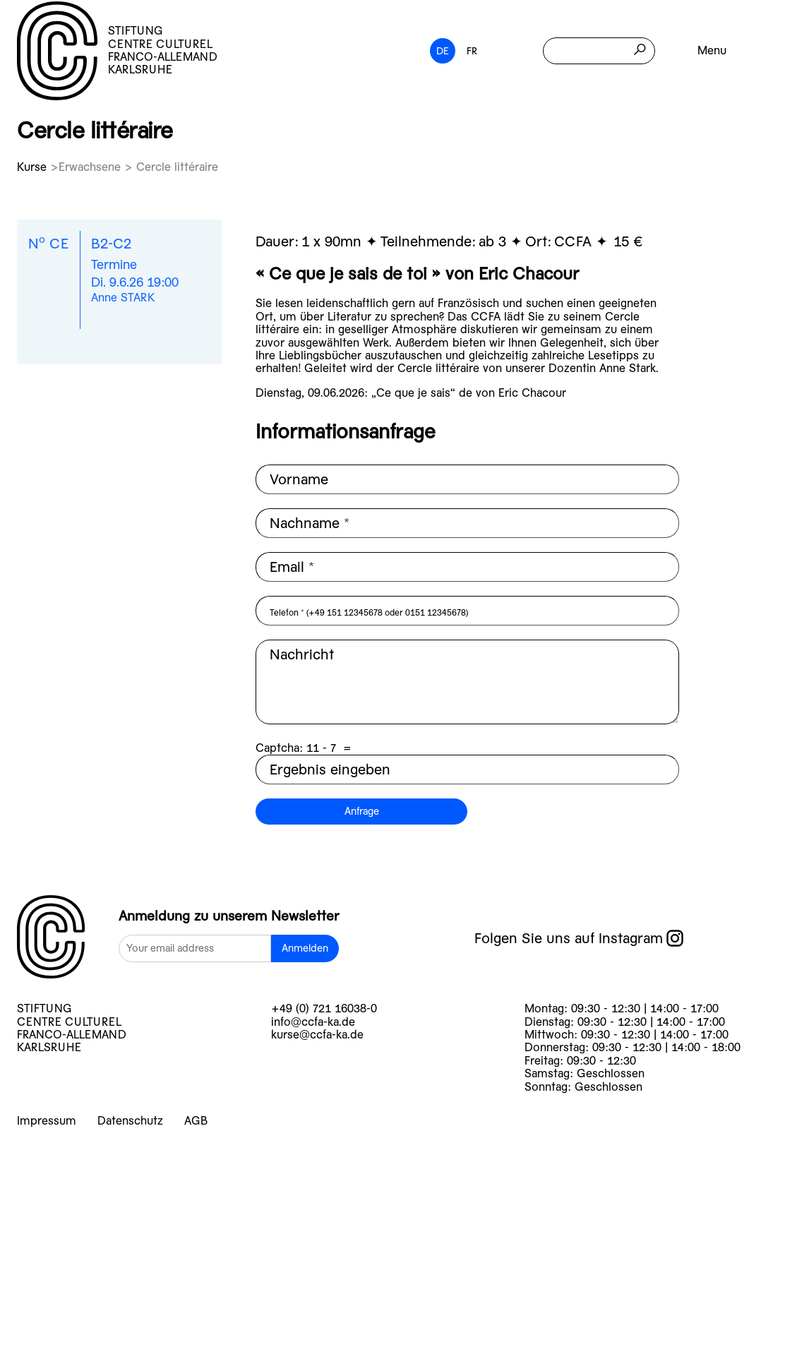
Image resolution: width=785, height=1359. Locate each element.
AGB (196, 1120)
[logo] (51, 938)
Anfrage (361, 811)
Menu (711, 50)
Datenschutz (130, 1120)
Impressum (46, 1120)
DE (442, 50)
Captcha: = (304, 748)
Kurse (33, 167)
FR (472, 50)
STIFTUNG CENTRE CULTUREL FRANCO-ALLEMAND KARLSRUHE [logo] (117, 50)
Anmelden (305, 948)
